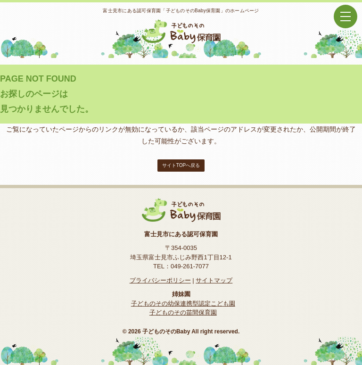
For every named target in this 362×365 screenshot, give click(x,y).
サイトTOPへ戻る (181, 165)
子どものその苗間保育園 (183, 312)
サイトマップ (214, 280)
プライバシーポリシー (160, 280)
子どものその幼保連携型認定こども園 (183, 303)
